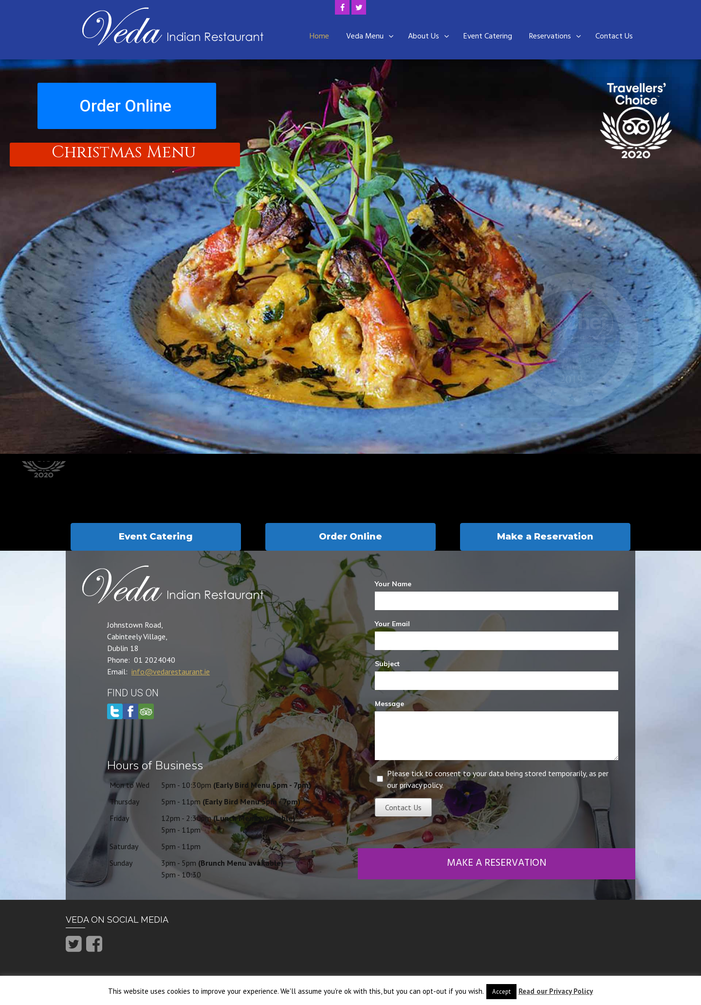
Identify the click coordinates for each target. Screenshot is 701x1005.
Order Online (125, 105)
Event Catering (487, 36)
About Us (423, 36)
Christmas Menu (124, 153)
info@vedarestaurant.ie (170, 671)
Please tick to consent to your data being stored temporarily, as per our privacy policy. (498, 779)
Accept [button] (501, 991)
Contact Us (614, 36)
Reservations (550, 36)
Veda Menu (365, 36)
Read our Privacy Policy (555, 991)
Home (319, 36)
